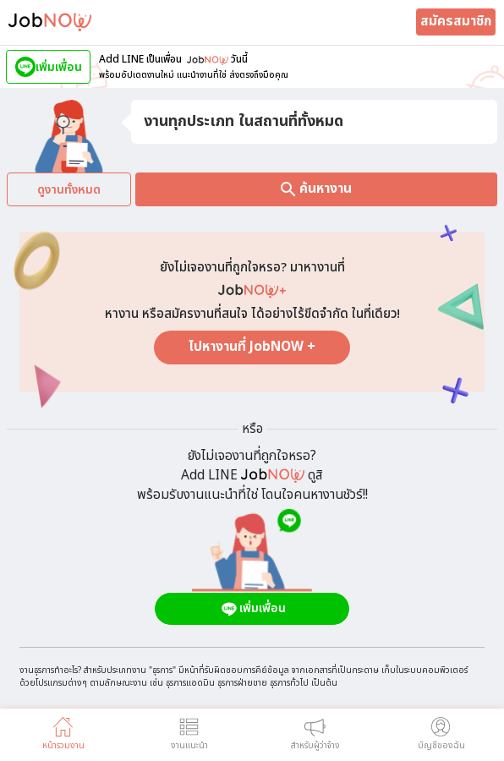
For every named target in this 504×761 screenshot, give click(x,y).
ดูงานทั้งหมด (69, 190)
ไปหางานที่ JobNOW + (252, 347)
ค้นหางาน (316, 189)
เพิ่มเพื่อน (252, 609)
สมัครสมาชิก (455, 21)
